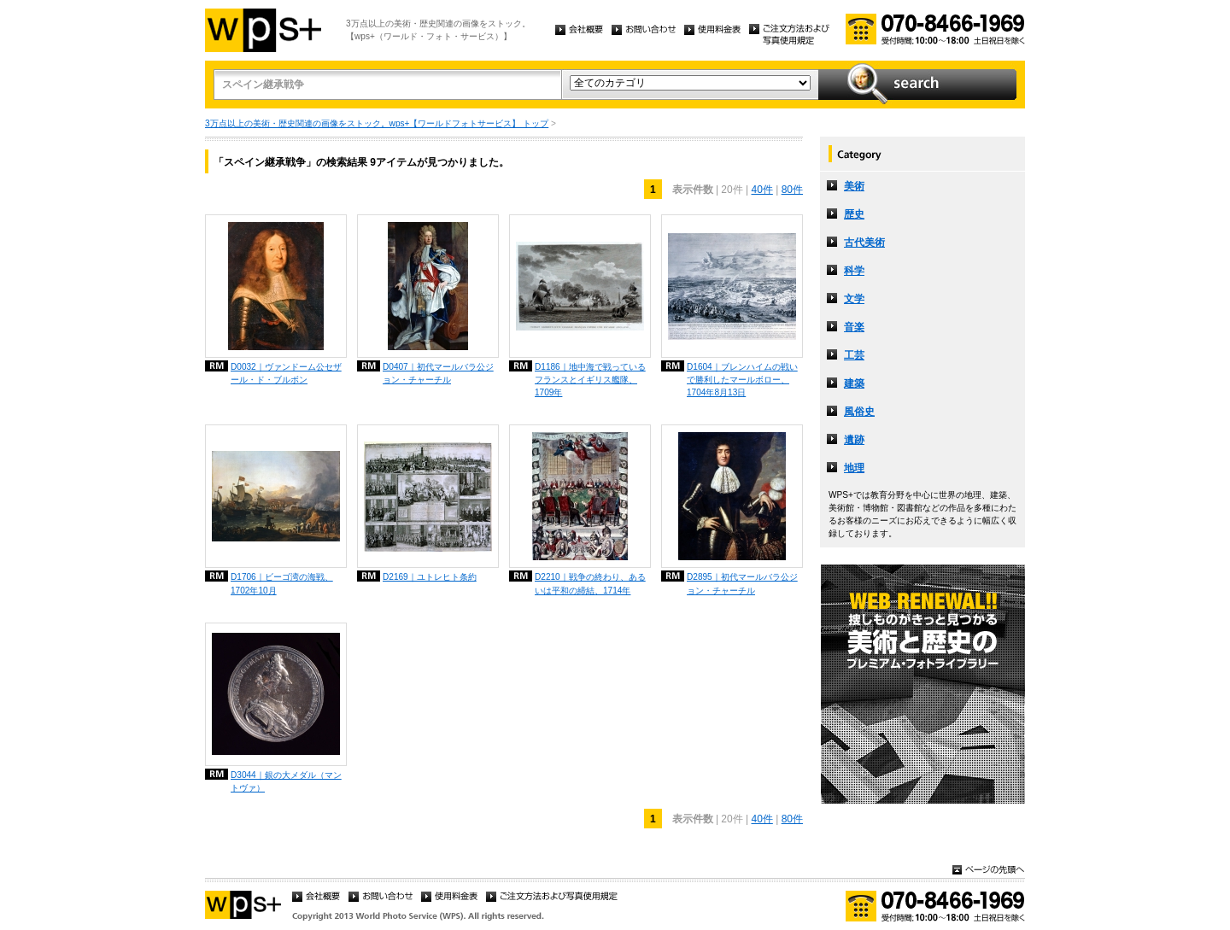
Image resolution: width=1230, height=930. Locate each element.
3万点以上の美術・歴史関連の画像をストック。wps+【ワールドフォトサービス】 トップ (376, 123)
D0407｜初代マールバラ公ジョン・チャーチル (438, 373)
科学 (854, 271)
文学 (854, 299)
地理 (854, 468)
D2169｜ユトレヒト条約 (430, 577)
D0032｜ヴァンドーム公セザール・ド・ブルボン (286, 373)
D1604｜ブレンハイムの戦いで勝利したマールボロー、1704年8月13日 (742, 379)
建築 (854, 383)
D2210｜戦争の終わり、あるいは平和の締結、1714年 (590, 583)
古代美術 (864, 243)
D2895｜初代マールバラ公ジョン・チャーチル (742, 583)
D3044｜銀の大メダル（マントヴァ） (286, 781)
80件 (792, 190)
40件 (761, 190)
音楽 (854, 327)
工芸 (854, 355)
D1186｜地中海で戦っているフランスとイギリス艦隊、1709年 (590, 379)
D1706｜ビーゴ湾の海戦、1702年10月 (282, 583)
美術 (854, 186)
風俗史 (859, 412)
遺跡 (854, 440)
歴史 (854, 214)
